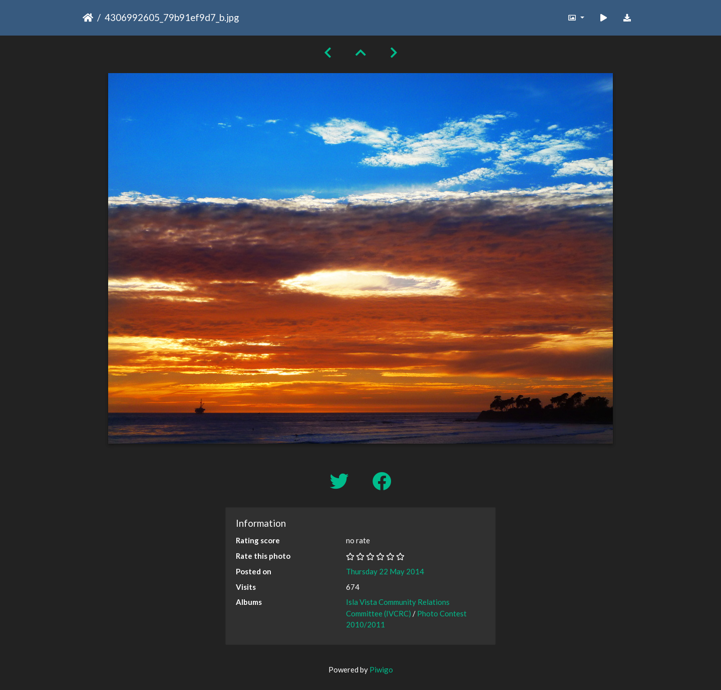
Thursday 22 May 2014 (385, 571)
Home (88, 18)
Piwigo (381, 669)
